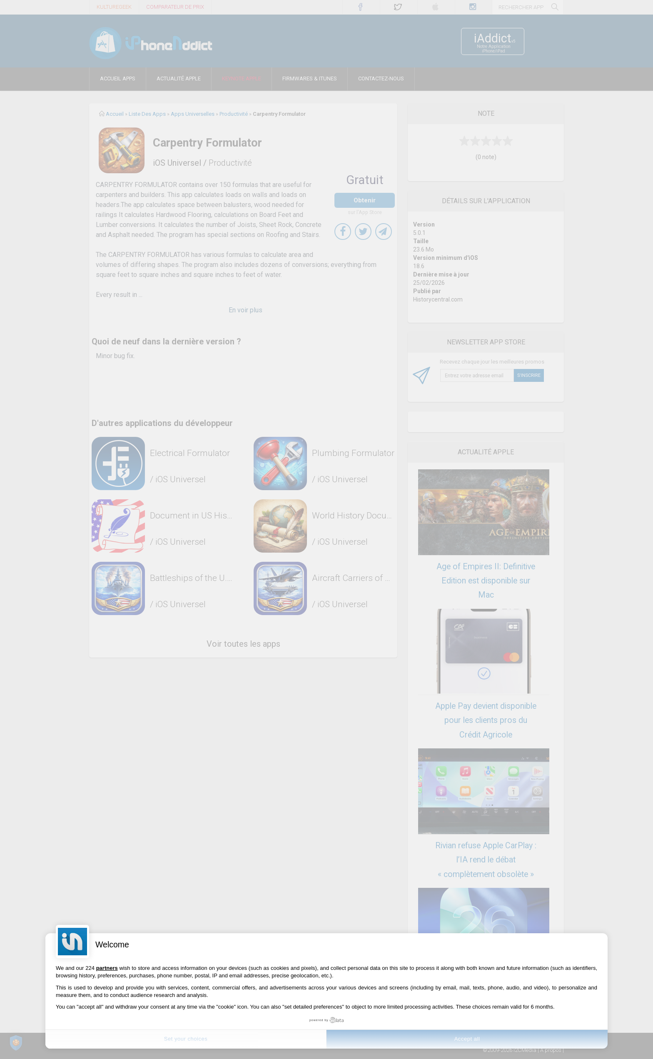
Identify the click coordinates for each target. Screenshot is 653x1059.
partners (107, 968)
